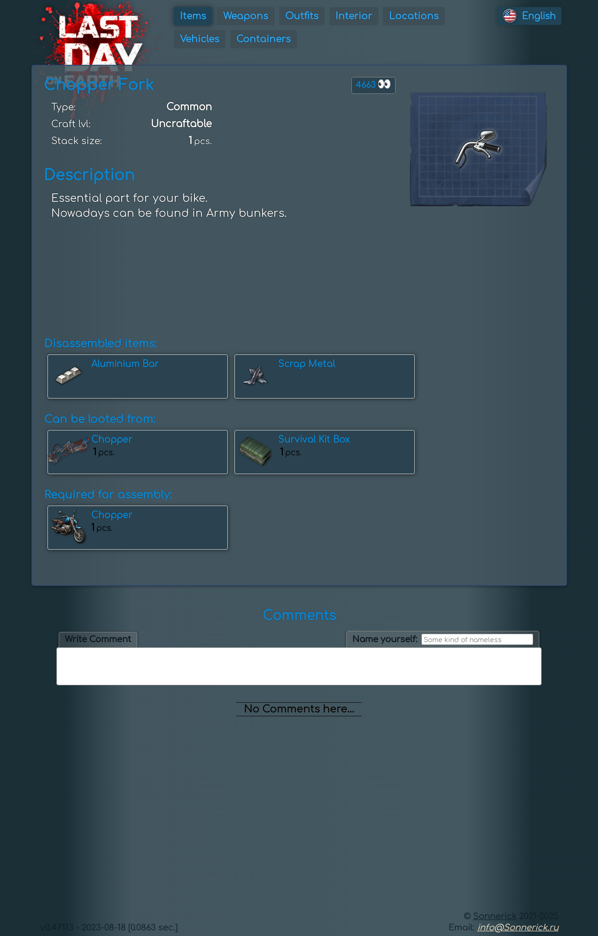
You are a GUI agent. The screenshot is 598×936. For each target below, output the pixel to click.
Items (193, 16)
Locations (414, 16)
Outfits (301, 16)
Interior (353, 16)
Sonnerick (495, 916)
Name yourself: (385, 639)
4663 (373, 84)
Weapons (245, 16)
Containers (263, 39)
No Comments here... (299, 709)
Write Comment (98, 639)
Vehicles (199, 39)
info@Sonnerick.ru (518, 927)
